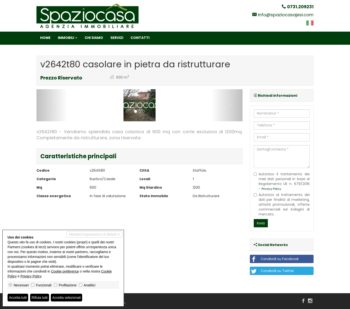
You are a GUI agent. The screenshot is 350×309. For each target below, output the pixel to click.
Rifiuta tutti (40, 298)
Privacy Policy (271, 189)
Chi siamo (94, 37)
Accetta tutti (18, 298)
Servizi (116, 37)
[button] (51, 105)
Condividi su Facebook (274, 259)
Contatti (140, 37)
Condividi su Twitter (272, 271)
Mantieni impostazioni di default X (94, 234)
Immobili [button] (67, 37)
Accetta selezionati (66, 298)
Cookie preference (65, 271)
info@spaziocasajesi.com (286, 15)
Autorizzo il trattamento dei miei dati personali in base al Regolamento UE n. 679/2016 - (282, 181)
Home (45, 37)
